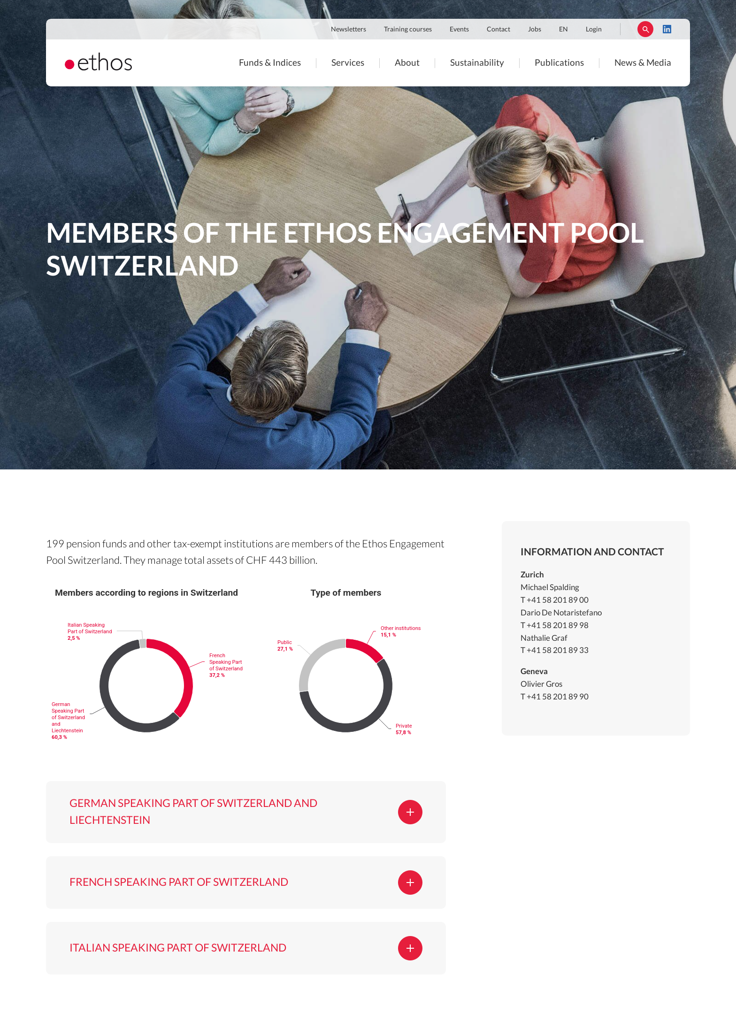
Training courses (408, 29)
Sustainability (477, 63)
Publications (559, 63)
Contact (498, 29)
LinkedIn (667, 29)
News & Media (642, 63)
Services (347, 63)
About (407, 63)
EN (563, 29)
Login (594, 29)
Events (459, 29)
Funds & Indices (270, 63)
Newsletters (348, 29)
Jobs (534, 29)
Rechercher (645, 29)
